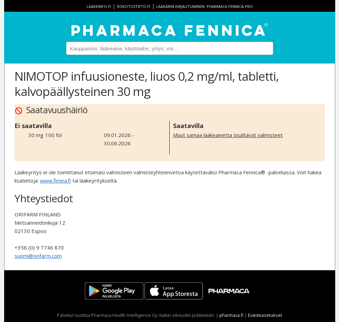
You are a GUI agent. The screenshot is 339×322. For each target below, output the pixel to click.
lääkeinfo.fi (99, 6)
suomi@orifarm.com (38, 255)
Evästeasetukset (265, 315)
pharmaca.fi (231, 315)
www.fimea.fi (55, 180)
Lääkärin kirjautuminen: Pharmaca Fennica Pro (204, 6)
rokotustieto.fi (133, 6)
